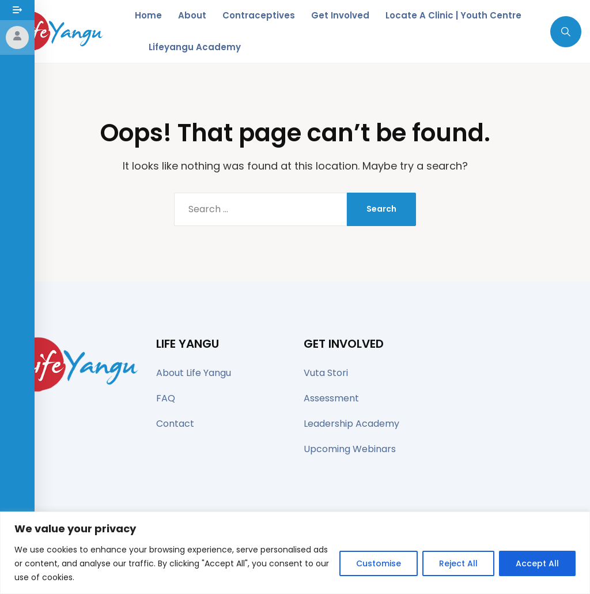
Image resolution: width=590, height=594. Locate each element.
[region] (295, 553)
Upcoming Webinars (350, 449)
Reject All (458, 563)
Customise (378, 563)
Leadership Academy (351, 423)
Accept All (537, 563)
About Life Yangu (193, 372)
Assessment (331, 398)
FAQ (165, 398)
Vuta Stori (326, 372)
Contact (175, 423)
